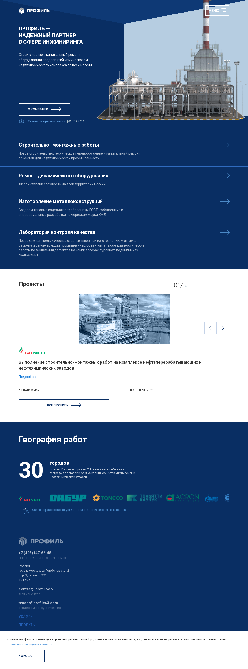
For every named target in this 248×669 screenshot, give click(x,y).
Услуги (26, 617)
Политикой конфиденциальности (30, 644)
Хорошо (26, 656)
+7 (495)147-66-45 (35, 553)
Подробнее (28, 377)
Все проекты (64, 405)
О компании (44, 109)
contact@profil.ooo (36, 589)
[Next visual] (223, 328)
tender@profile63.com (38, 603)
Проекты (27, 625)
